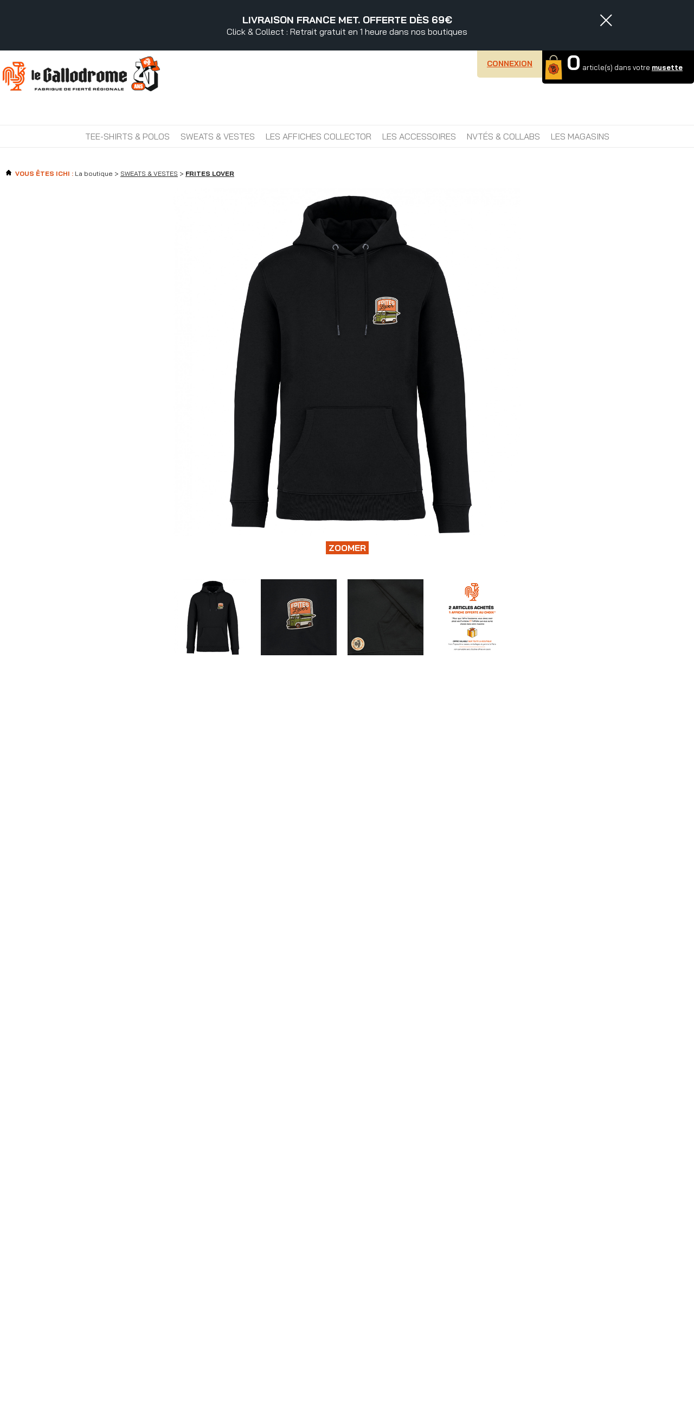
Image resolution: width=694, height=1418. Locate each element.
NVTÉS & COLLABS (503, 136)
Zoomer (347, 547)
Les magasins (580, 136)
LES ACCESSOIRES (419, 136)
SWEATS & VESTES (218, 136)
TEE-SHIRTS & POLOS (127, 136)
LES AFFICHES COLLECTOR (318, 136)
